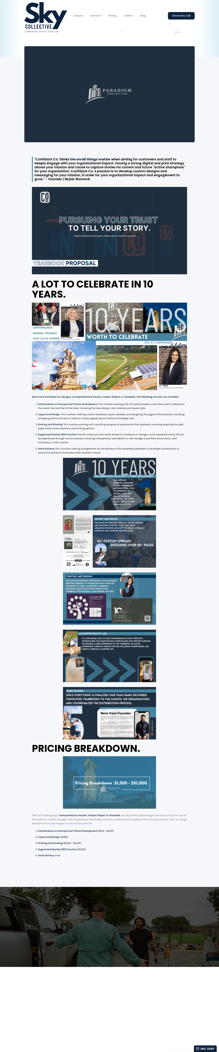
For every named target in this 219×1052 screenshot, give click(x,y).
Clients (128, 15)
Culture (77, 15)
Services (95, 15)
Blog (143, 15)
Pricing (112, 15)
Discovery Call (181, 15)
